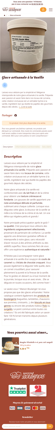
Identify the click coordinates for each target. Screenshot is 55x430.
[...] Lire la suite (25, 106)
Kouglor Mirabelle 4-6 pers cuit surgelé (36, 342)
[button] (43, 9)
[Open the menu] (50, 9)
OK (50, 426)
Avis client (46, 146)
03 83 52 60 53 (37, 4)
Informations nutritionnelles (28, 146)
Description (8, 146)
